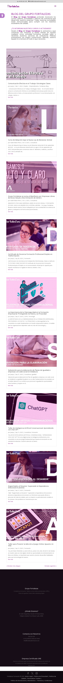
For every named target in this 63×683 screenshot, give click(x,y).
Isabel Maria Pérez (15, 142)
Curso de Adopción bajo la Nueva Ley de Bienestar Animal (30, 140)
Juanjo (12, 86)
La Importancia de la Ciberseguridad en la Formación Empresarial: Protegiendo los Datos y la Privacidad (28, 313)
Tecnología (31, 316)
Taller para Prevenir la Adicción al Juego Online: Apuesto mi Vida (30, 545)
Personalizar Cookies (34, 678)
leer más (10, 97)
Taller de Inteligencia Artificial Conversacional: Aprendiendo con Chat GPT (31, 429)
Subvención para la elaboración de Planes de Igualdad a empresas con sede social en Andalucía (29, 371)
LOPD (26, 316)
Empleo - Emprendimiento (31, 86)
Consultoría (33, 142)
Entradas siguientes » (51, 566)
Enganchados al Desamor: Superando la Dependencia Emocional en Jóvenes (28, 487)
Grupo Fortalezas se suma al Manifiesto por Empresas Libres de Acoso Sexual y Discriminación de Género (31, 197)
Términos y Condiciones (44, 680)
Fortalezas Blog (43, 86)
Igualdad (34, 374)
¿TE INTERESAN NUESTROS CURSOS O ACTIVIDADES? (31, 28)
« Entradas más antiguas (13, 566)
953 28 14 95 (31, 636)
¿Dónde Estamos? (31, 611)
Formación (27, 258)
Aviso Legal (29, 676)
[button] (2, 15)
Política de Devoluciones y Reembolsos (23, 680)
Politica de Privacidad (41, 676)
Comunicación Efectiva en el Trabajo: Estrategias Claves (29, 83)
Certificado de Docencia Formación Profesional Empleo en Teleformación (30, 255)
